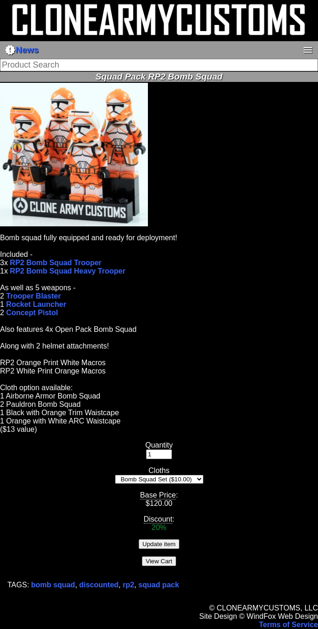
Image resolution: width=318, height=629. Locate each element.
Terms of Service (288, 625)
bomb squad (53, 585)
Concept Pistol (32, 313)
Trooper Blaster (33, 296)
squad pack (158, 585)
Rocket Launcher (36, 304)
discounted (98, 585)
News (22, 50)
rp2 (129, 585)
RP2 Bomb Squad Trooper (55, 263)
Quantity (159, 445)
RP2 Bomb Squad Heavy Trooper (67, 271)
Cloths (158, 470)
